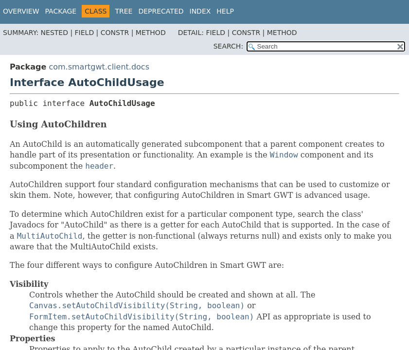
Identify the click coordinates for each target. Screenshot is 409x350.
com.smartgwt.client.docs (99, 66)
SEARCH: (228, 46)
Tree (123, 11)
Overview (21, 11)
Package (61, 11)
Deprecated (160, 11)
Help (225, 11)
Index (200, 11)
